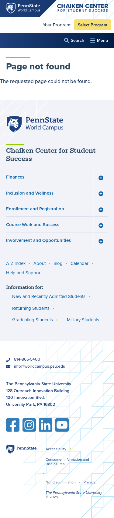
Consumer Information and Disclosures (67, 462)
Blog (58, 263)
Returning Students (31, 308)
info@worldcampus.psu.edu (39, 366)
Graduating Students (32, 320)
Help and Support (24, 273)
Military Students (83, 320)
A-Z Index (16, 263)
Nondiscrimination (61, 482)
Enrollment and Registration (35, 209)
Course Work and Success (32, 224)
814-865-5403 (27, 359)
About (39, 263)
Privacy (89, 482)
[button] (74, 40)
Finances (15, 177)
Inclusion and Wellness (30, 193)
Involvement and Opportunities (38, 240)
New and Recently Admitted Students (48, 296)
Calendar (79, 263)
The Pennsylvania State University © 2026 (74, 495)
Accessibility (56, 449)
